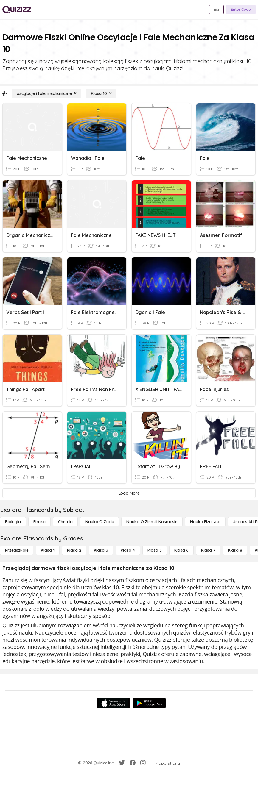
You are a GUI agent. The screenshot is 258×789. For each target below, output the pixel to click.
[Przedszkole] (16, 550)
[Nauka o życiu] (99, 521)
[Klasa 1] (47, 550)
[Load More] (129, 493)
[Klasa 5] (154, 550)
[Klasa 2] (74, 550)
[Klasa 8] (235, 550)
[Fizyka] (39, 521)
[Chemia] (65, 521)
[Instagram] (143, 763)
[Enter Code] (241, 9)
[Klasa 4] (128, 550)
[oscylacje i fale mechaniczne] (46, 93)
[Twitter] (122, 763)
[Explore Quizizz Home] (16, 9)
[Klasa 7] (208, 550)
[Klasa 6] (181, 550)
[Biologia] (13, 521)
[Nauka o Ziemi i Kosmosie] (152, 521)
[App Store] (113, 703)
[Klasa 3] (101, 550)
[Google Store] (149, 703)
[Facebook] (133, 763)
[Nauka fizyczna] (205, 521)
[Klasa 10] (101, 93)
